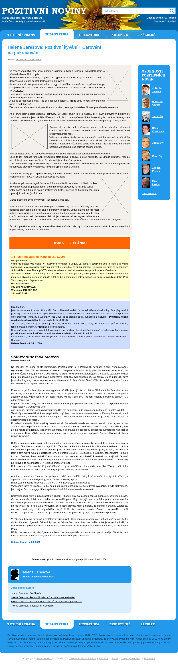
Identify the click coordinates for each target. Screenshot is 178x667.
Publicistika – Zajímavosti (28, 59)
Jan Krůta (157, 116)
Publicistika (56, 34)
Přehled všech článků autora (38, 576)
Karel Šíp (157, 156)
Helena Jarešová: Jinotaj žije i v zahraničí (32, 605)
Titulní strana (21, 35)
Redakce (103, 658)
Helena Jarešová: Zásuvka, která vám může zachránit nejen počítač (46, 601)
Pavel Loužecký (45, 658)
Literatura (89, 35)
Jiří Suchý (157, 143)
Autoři (115, 658)
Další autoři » (149, 193)
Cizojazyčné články (131, 658)
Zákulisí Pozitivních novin (82, 658)
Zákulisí (147, 35)
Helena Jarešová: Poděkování (26, 593)
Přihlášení (149, 658)
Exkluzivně (119, 35)
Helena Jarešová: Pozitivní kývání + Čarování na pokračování (43, 597)
